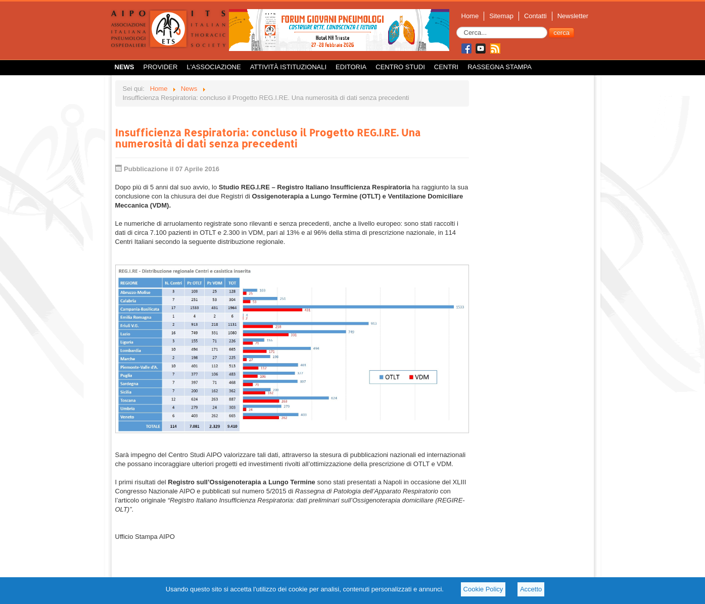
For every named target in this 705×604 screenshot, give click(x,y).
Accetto (531, 589)
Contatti (535, 16)
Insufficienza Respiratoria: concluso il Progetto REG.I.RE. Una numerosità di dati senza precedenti (268, 138)
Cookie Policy (483, 589)
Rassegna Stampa (499, 67)
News (124, 67)
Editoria (351, 67)
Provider (161, 67)
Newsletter (572, 16)
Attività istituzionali (288, 67)
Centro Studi (400, 67)
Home (470, 16)
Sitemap (501, 16)
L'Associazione (213, 67)
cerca (561, 32)
